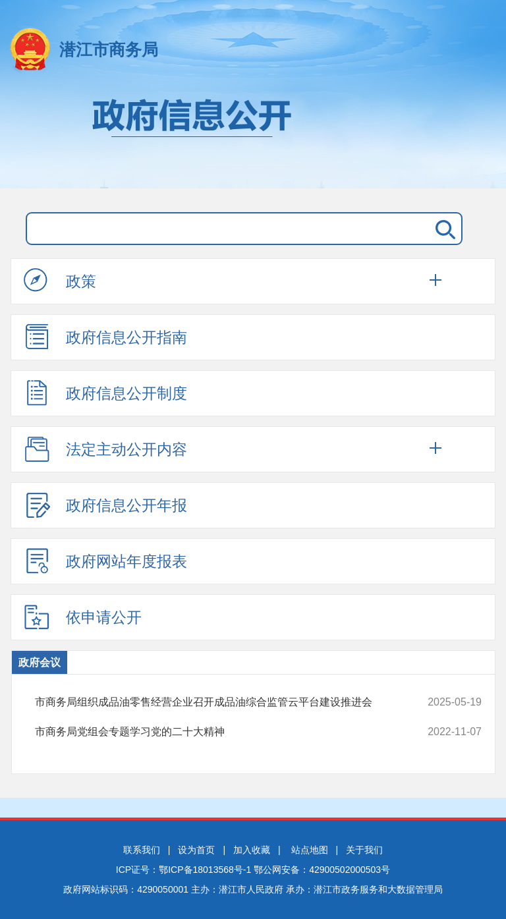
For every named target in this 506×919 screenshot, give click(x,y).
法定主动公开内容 (105, 448)
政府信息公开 (253, 137)
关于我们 (364, 850)
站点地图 (309, 850)
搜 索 (443, 228)
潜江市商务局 (108, 49)
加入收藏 (251, 850)
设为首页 (196, 850)
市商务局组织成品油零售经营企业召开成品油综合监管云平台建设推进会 (216, 702)
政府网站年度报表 (105, 560)
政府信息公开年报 (105, 504)
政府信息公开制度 (105, 392)
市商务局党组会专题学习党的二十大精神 (216, 732)
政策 (60, 280)
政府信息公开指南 (105, 336)
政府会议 (39, 662)
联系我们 (141, 850)
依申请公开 (83, 616)
